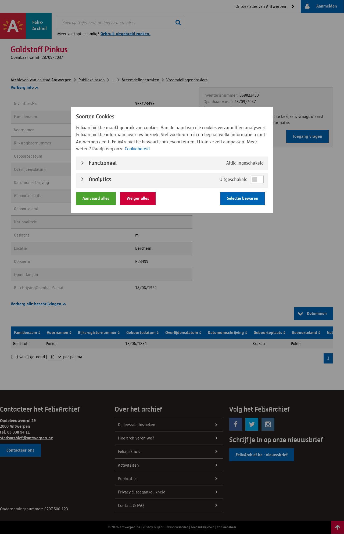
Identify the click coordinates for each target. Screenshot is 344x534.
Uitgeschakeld (233, 179)
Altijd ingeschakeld (245, 163)
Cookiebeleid (137, 148)
